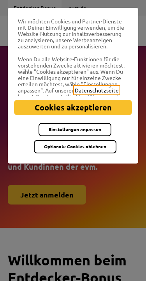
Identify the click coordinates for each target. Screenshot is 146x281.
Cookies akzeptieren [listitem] (73, 107)
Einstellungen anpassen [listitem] (75, 129)
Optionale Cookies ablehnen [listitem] (75, 146)
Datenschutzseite (97, 90)
